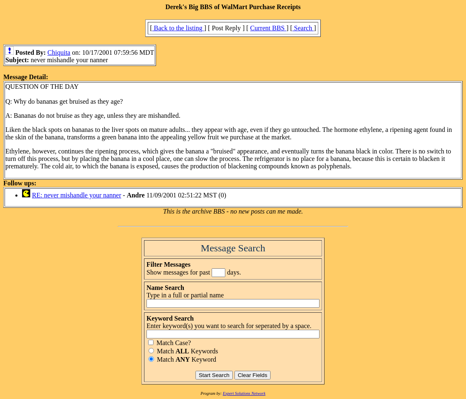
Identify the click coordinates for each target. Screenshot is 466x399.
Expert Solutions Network (244, 393)
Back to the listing (178, 28)
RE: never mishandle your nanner (76, 195)
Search (303, 28)
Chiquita (58, 52)
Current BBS (268, 28)
